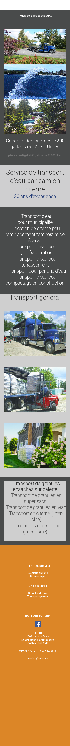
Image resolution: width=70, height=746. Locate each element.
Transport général (37, 596)
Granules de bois (38, 593)
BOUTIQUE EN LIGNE (37, 616)
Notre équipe (37, 576)
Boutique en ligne (38, 572)
